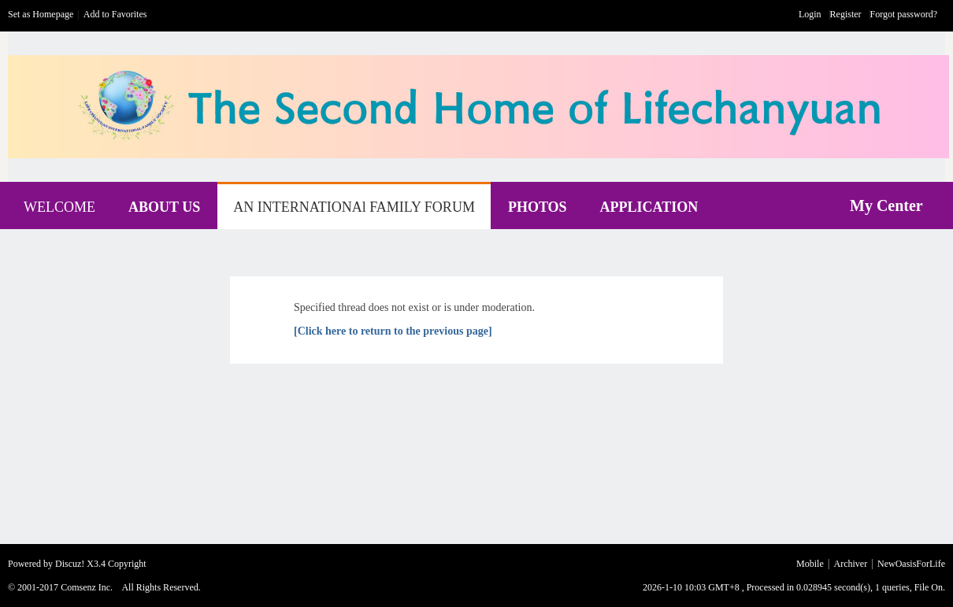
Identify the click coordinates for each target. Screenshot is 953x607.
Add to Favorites (115, 14)
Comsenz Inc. (87, 587)
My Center (886, 205)
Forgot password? (903, 14)
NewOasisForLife (911, 563)
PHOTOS (537, 207)
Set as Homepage (40, 14)
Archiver (851, 563)
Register (846, 14)
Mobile (810, 563)
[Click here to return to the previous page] (393, 331)
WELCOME (59, 207)
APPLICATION (649, 207)
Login (810, 14)
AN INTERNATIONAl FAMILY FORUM (354, 207)
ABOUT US (164, 207)
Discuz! (69, 563)
